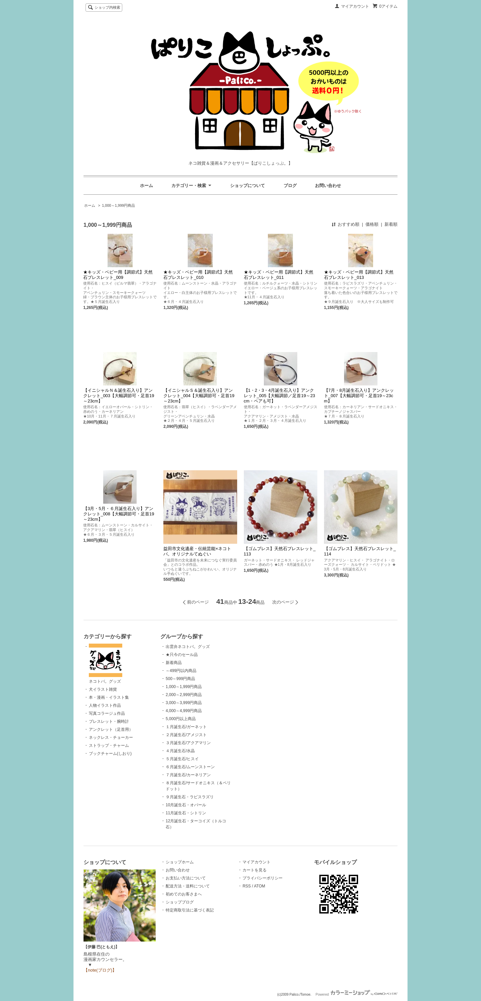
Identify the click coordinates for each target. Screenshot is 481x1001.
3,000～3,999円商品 (184, 702)
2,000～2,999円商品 (184, 694)
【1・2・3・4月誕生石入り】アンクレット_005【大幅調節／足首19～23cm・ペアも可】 (279, 395)
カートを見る (255, 870)
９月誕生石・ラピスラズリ (190, 797)
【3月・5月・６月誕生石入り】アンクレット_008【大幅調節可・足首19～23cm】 (118, 514)
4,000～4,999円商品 (184, 710)
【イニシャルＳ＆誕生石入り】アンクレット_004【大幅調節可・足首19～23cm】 (198, 395)
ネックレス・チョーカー (111, 737)
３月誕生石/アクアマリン (188, 742)
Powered (356, 994)
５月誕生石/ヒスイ (182, 759)
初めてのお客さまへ (184, 894)
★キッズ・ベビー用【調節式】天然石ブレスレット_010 (198, 275)
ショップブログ (180, 902)
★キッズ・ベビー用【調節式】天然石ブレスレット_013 (358, 275)
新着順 (390, 224)
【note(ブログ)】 (100, 970)
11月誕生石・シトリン (186, 813)
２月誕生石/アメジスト (186, 734)
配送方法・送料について (188, 886)
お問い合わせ (328, 185)
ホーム (146, 185)
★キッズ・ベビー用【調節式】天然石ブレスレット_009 (118, 275)
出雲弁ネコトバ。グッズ (188, 646)
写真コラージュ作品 (107, 713)
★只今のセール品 (182, 654)
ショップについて (247, 185)
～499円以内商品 (181, 670)
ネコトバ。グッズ (105, 664)
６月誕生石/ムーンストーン (190, 767)
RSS (247, 886)
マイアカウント (355, 6)
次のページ (283, 602)
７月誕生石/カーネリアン (188, 775)
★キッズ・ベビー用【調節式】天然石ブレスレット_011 (278, 275)
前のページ (198, 602)
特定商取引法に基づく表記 (190, 910)
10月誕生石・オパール (186, 805)
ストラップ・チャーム (109, 745)
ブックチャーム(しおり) (110, 753)
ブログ (290, 185)
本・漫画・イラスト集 (109, 697)
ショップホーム (180, 862)
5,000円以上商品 (181, 718)
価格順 (371, 224)
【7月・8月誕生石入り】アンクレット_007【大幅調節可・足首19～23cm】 (359, 395)
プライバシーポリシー (263, 878)
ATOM (259, 886)
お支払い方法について (186, 878)
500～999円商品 (180, 678)
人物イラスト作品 (105, 705)
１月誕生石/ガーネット (186, 726)
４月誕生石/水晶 (180, 750)
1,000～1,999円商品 (118, 205)
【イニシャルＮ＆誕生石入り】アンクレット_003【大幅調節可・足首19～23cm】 (118, 395)
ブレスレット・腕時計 (109, 721)
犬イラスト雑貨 (103, 689)
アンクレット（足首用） (111, 729)
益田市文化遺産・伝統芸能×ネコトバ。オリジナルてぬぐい (197, 551)
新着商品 (174, 662)
